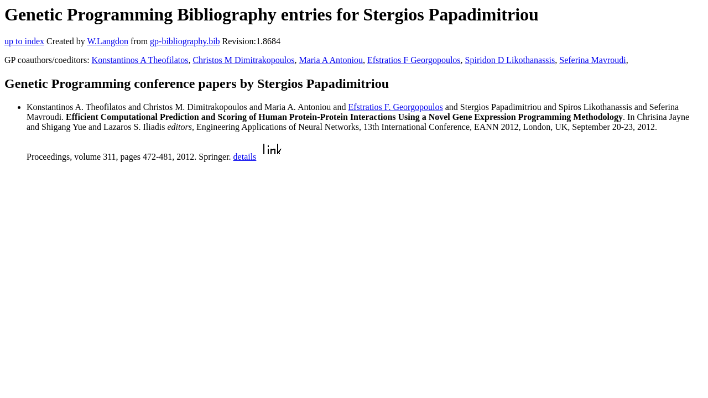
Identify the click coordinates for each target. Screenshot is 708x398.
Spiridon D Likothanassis (510, 60)
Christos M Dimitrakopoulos (243, 60)
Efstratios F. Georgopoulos (395, 107)
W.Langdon (107, 41)
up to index (24, 41)
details (245, 156)
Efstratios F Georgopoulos (414, 60)
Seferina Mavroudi (592, 60)
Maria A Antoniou (331, 60)
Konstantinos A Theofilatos (140, 60)
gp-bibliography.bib (185, 41)
